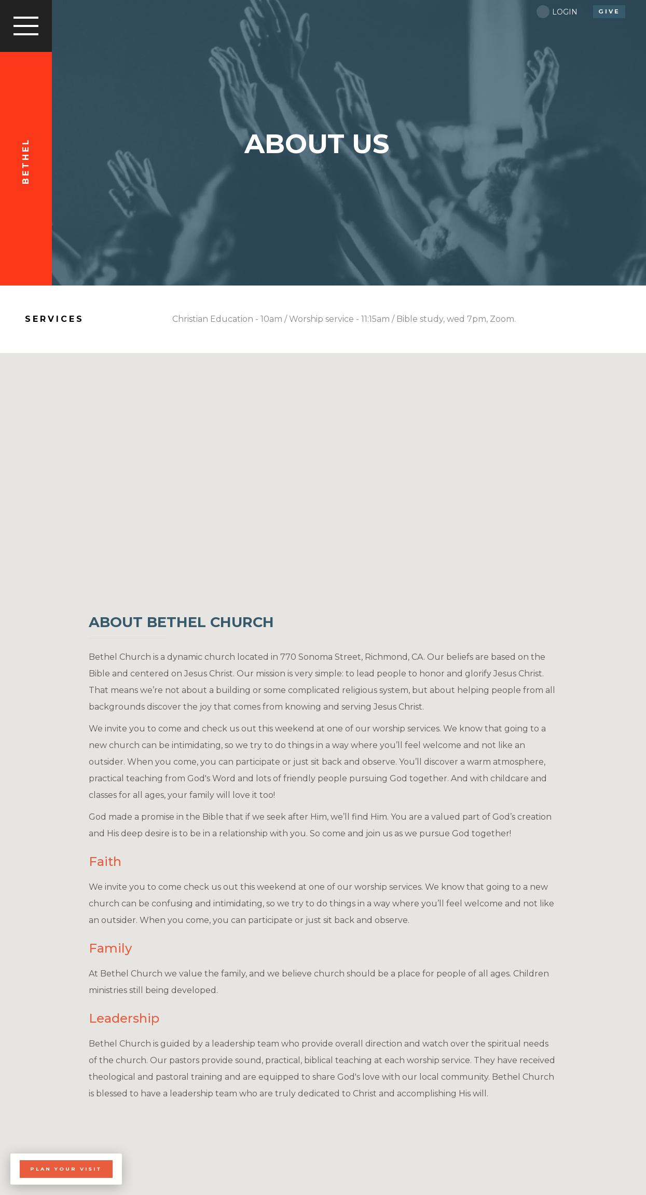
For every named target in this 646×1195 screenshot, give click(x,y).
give (609, 11)
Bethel (26, 161)
